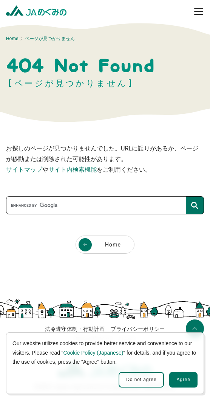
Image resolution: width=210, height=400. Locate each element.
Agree (183, 379)
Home (12, 38)
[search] (98, 205)
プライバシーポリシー (138, 329)
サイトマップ (24, 169)
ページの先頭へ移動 (194, 331)
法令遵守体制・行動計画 (75, 329)
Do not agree (141, 379)
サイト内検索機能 (72, 169)
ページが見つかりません (50, 38)
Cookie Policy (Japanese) (93, 353)
